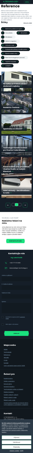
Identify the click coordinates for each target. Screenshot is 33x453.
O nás (5, 360)
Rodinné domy (8, 378)
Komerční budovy (9, 386)
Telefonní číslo (6, 293)
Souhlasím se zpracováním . (15, 317)
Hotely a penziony (9, 381)
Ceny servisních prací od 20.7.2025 (14, 366)
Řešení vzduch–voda (10, 397)
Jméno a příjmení (7, 275)
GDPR (21, 451)
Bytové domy (8, 384)
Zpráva (4, 301)
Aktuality (6, 357)
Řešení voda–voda (9, 400)
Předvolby (16, 447)
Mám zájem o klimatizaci (12, 324)
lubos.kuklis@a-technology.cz (18, 268)
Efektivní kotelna (9, 392)
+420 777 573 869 (15, 263)
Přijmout (16, 437)
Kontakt (6, 363)
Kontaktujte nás (15, 241)
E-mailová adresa (7, 284)
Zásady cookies (14, 451)
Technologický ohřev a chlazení (13, 389)
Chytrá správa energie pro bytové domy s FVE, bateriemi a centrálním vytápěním (16, 404)
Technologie (7, 352)
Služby (6, 349)
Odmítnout (16, 442)
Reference (7, 355)
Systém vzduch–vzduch (11, 395)
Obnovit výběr (27, 23)
